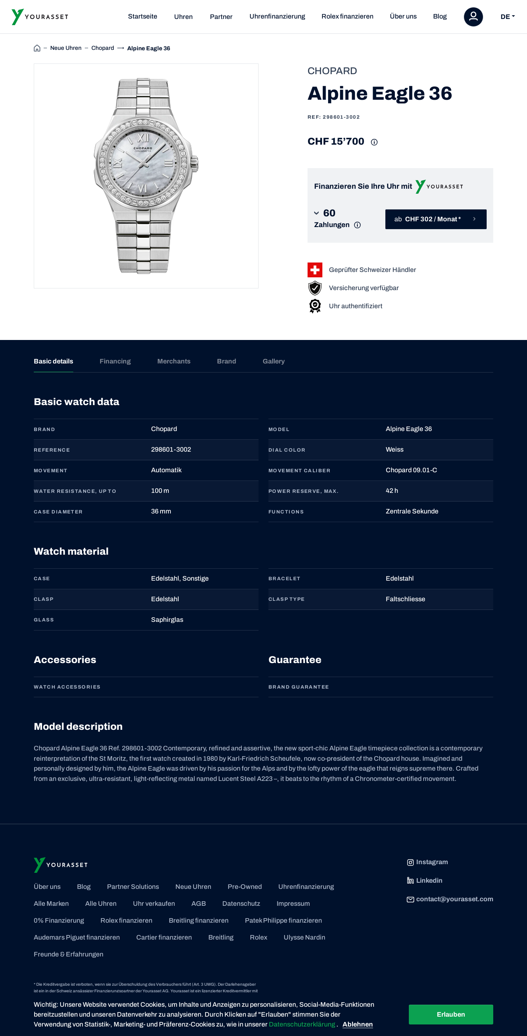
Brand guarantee (298, 687)
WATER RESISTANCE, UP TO (75, 491)
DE (505, 16)
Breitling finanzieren (199, 920)
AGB (198, 903)
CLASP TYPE (286, 599)
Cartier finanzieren (164, 937)
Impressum (293, 903)
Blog (440, 16)
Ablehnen (358, 1024)
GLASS (44, 620)
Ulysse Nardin (304, 937)
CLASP (44, 599)
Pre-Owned (245, 886)
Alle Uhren (101, 903)
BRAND (44, 429)
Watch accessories (67, 687)
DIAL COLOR (286, 450)
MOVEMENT (51, 470)
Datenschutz (241, 903)
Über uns (403, 16)
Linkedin (424, 881)
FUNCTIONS (286, 512)
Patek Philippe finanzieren (283, 920)
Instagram (427, 862)
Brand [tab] (226, 361)
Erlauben (451, 1014)
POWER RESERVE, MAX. (303, 491)
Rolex (258, 937)
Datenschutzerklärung (302, 1024)
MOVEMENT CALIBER (299, 470)
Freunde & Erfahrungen (68, 954)
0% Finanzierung (59, 920)
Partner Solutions (133, 886)
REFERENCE (52, 450)
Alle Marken (51, 903)
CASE (42, 578)
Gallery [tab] (274, 361)
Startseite (142, 16)
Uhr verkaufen (154, 903)
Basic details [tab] (53, 361)
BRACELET (284, 578)
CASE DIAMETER (58, 512)
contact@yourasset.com (449, 899)
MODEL (278, 429)
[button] (339, 219)
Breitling (220, 937)
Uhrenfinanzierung (277, 16)
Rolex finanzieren (347, 16)
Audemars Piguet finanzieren (77, 937)
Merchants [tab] (174, 361)
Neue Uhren (193, 886)
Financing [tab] (115, 361)
